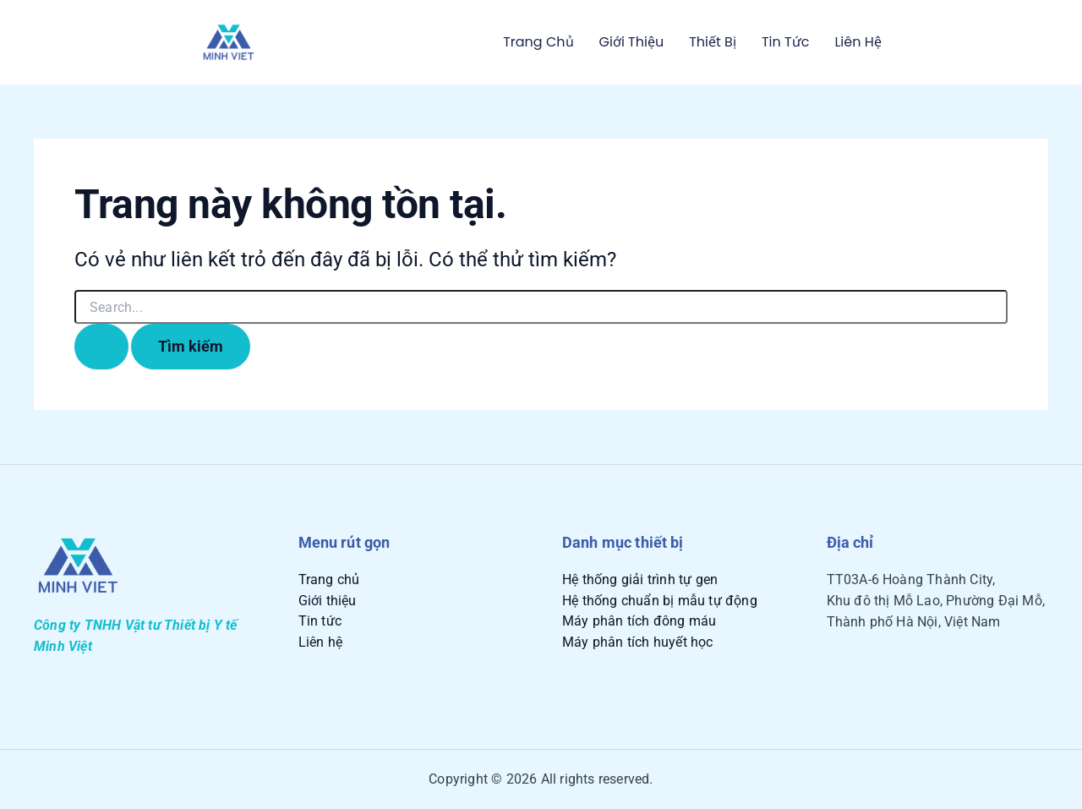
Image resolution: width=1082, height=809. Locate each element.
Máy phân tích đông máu (639, 622)
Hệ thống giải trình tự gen (640, 579)
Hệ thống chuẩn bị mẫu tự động (659, 601)
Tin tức (785, 42)
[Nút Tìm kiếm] (101, 346)
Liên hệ (857, 42)
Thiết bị (712, 42)
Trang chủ (538, 42)
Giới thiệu (631, 42)
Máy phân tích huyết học (637, 642)
